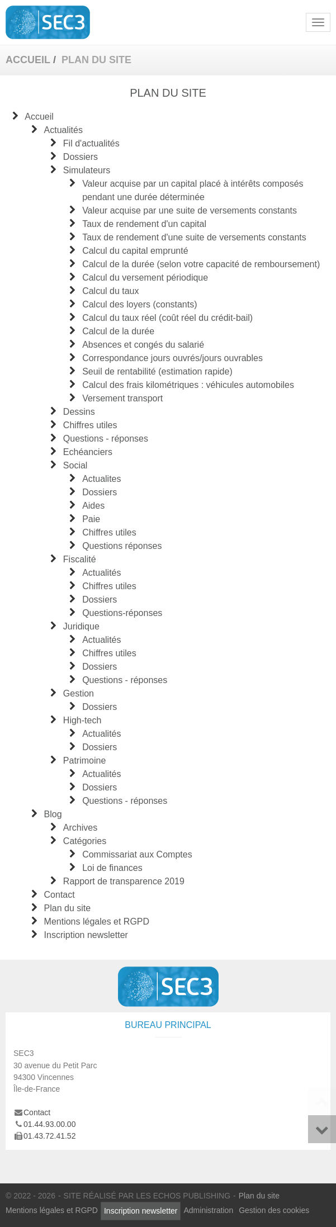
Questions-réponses (122, 613)
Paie (91, 519)
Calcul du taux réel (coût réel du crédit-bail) (167, 318)
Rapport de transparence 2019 (123, 881)
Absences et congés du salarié (143, 344)
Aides (93, 505)
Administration (208, 1210)
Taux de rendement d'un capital (144, 224)
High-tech (82, 720)
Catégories (84, 841)
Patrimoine (84, 760)
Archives (80, 827)
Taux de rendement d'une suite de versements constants (194, 237)
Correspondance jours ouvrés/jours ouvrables (172, 358)
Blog (53, 814)
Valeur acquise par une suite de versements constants (189, 210)
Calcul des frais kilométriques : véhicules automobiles (188, 385)
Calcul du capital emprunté (135, 250)
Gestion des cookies (274, 1210)
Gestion (78, 693)
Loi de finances (112, 868)
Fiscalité (79, 559)
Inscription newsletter (86, 935)
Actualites (101, 479)
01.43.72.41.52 (49, 1135)
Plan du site (67, 908)
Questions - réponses (105, 438)
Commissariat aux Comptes (137, 854)
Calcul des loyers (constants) (139, 304)
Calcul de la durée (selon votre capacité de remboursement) (201, 264)
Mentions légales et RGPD (97, 921)
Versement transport (122, 398)
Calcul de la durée (118, 331)
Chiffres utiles (90, 425)
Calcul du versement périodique (145, 277)
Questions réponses (122, 546)
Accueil (39, 116)
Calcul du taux (110, 291)
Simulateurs (86, 170)
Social (75, 465)
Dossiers (80, 157)
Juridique (81, 626)
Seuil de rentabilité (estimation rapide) (157, 371)
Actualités (63, 130)
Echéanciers (87, 452)
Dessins (79, 411)
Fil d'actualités (91, 143)
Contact (59, 894)
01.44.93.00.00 (49, 1124)
